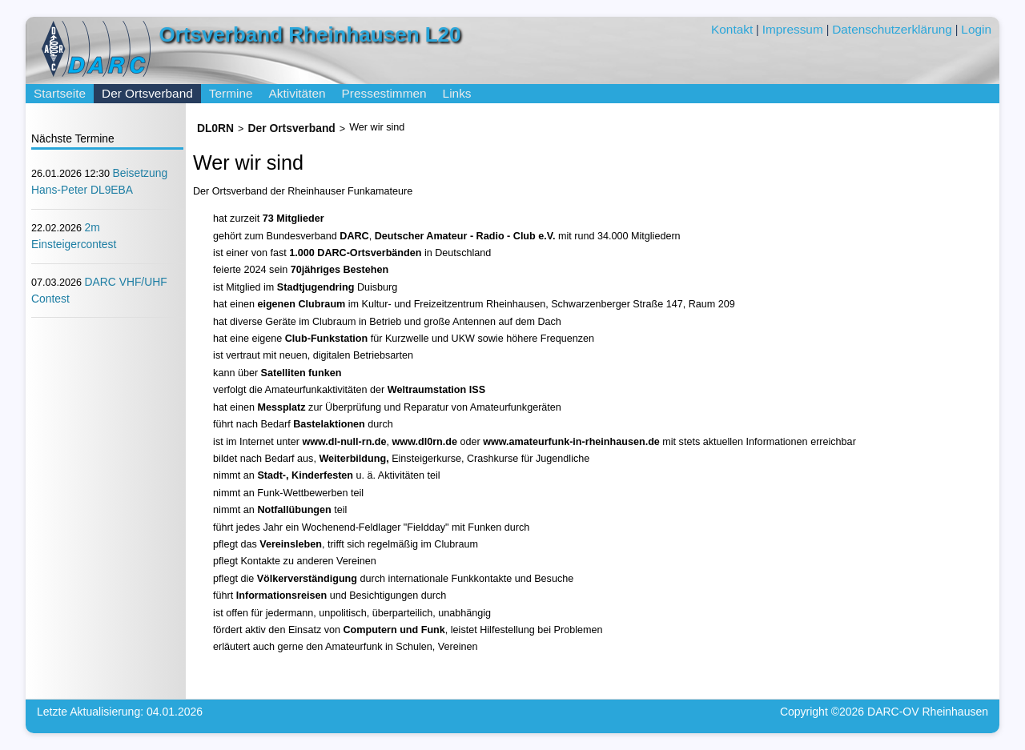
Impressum (792, 29)
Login (976, 29)
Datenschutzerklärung (892, 29)
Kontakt (732, 29)
